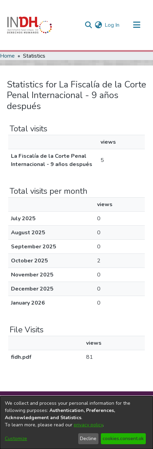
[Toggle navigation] (136, 25)
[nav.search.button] (88, 25)
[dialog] (76, 422)
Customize (16, 438)
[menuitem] (98, 25)
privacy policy (88, 425)
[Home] (29, 25)
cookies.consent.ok (123, 438)
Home (7, 56)
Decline (88, 438)
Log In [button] (112, 25)
